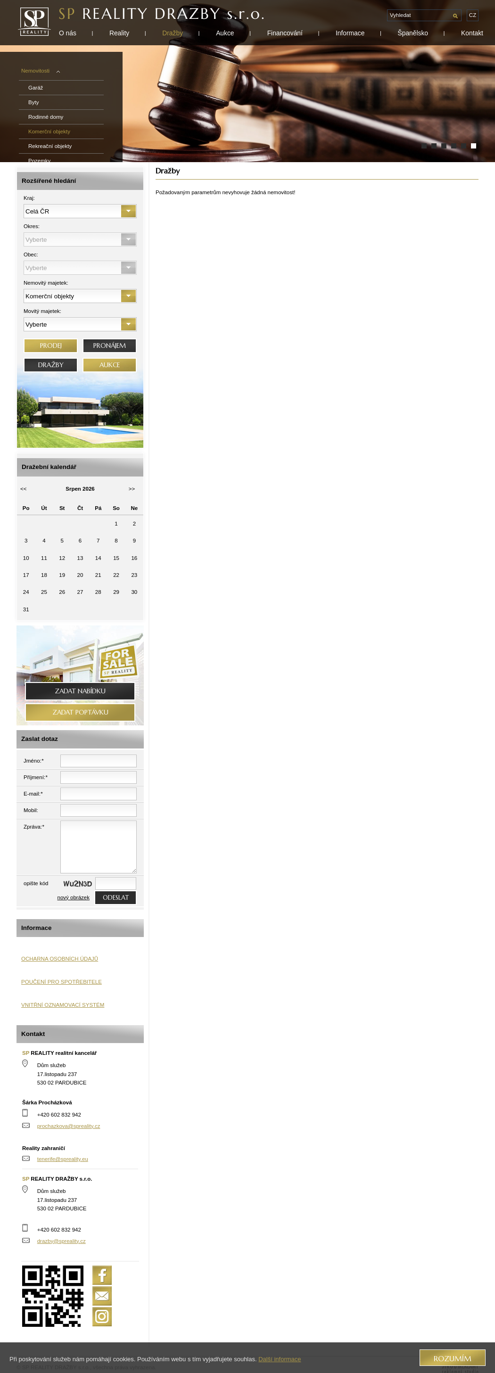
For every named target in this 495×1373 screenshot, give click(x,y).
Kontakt (472, 33)
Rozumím (452, 1358)
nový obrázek (74, 897)
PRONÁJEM (109, 346)
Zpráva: (34, 827)
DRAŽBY (51, 365)
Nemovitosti (40, 71)
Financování (285, 33)
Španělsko (412, 33)
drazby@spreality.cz (61, 1241)
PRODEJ (51, 346)
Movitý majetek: (42, 311)
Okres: (32, 226)
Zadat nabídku (80, 691)
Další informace (279, 1359)
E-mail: (33, 794)
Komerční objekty (49, 131)
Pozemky (39, 161)
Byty (33, 102)
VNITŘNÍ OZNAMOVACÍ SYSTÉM (62, 1005)
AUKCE (109, 365)
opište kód (36, 883)
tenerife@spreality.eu (62, 1159)
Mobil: (31, 810)
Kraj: (29, 198)
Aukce (225, 33)
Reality (119, 33)
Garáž (35, 87)
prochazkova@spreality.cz (68, 1126)
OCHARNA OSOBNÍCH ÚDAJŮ (59, 959)
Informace (350, 33)
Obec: (31, 254)
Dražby (172, 33)
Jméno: (33, 761)
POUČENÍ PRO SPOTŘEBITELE (61, 982)
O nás (67, 33)
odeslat (116, 898)
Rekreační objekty (50, 146)
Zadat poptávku (80, 712)
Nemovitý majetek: (46, 283)
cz (472, 15)
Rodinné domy (45, 117)
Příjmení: (36, 777)
